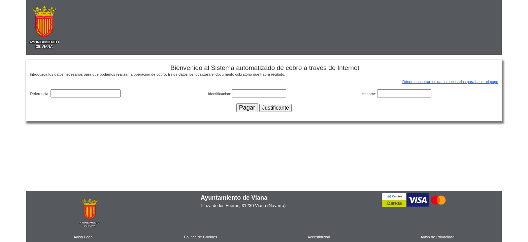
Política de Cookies (200, 237)
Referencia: (40, 94)
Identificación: (220, 94)
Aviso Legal (83, 237)
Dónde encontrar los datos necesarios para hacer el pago (450, 82)
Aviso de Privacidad (438, 237)
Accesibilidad (318, 237)
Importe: (369, 94)
